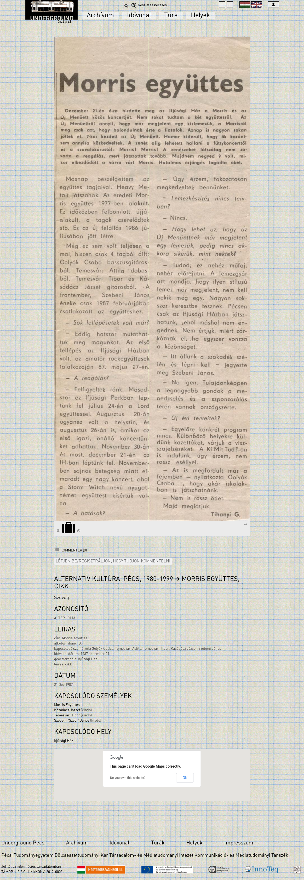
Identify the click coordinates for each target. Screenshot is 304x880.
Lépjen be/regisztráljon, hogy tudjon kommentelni (113, 561)
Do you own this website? (128, 778)
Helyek (200, 15)
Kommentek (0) (71, 551)
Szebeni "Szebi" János (71, 721)
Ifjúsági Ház (63, 741)
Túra (171, 15)
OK (185, 778)
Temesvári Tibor (67, 715)
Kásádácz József (67, 710)
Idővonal (139, 15)
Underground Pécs (22, 843)
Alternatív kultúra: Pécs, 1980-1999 (113, 579)
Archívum (100, 15)
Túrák (158, 843)
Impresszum (238, 843)
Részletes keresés (148, 5)
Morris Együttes (67, 705)
